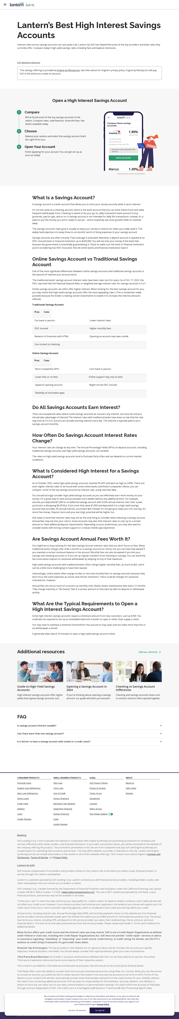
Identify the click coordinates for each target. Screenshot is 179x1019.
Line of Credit (59, 793)
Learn (19, 814)
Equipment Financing (62, 808)
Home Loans (23, 798)
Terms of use (96, 793)
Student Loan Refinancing (28, 788)
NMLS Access (96, 808)
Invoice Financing (61, 798)
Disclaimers (95, 798)
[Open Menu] (6, 4)
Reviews (129, 793)
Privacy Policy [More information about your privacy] (103, 1004)
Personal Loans (24, 783)
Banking (20, 808)
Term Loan (58, 788)
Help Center (131, 788)
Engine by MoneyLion (68, 70)
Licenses (93, 803)
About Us (130, 783)
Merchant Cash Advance (64, 803)
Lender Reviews (24, 819)
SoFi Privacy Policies (99, 783)
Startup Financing (61, 814)
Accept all (99, 1010)
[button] (89, 726)
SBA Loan (57, 783)
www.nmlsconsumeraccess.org (78, 892)
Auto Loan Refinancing (27, 793)
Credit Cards (22, 803)
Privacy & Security (98, 788)
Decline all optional (77, 1010)
